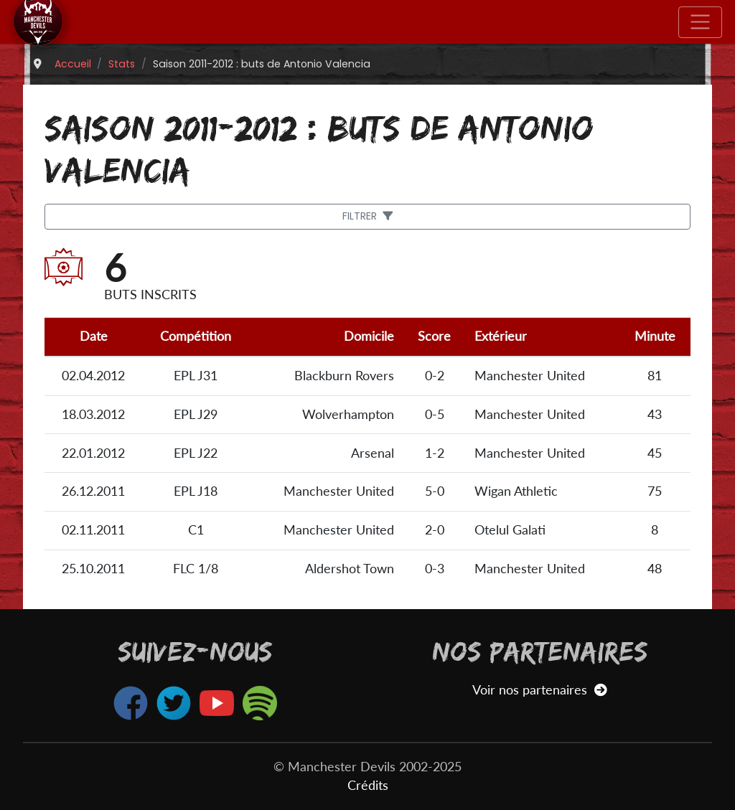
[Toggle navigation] (700, 22)
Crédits (367, 785)
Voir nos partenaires (539, 689)
